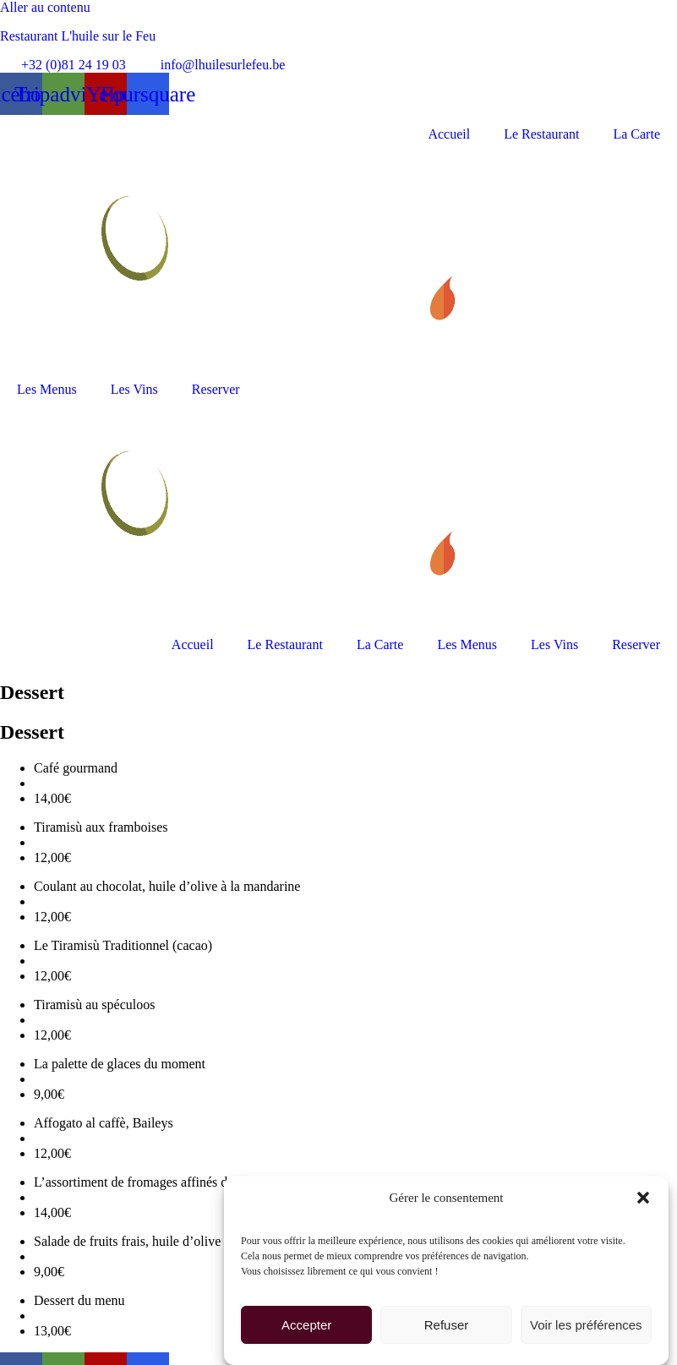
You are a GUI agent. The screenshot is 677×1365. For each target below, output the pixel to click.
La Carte (636, 134)
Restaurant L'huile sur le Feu (78, 36)
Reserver (216, 389)
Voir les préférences (586, 1326)
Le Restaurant (541, 134)
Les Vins (134, 389)
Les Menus (47, 389)
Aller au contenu (45, 7)
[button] (643, 1199)
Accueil (449, 134)
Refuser (446, 1326)
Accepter (306, 1326)
